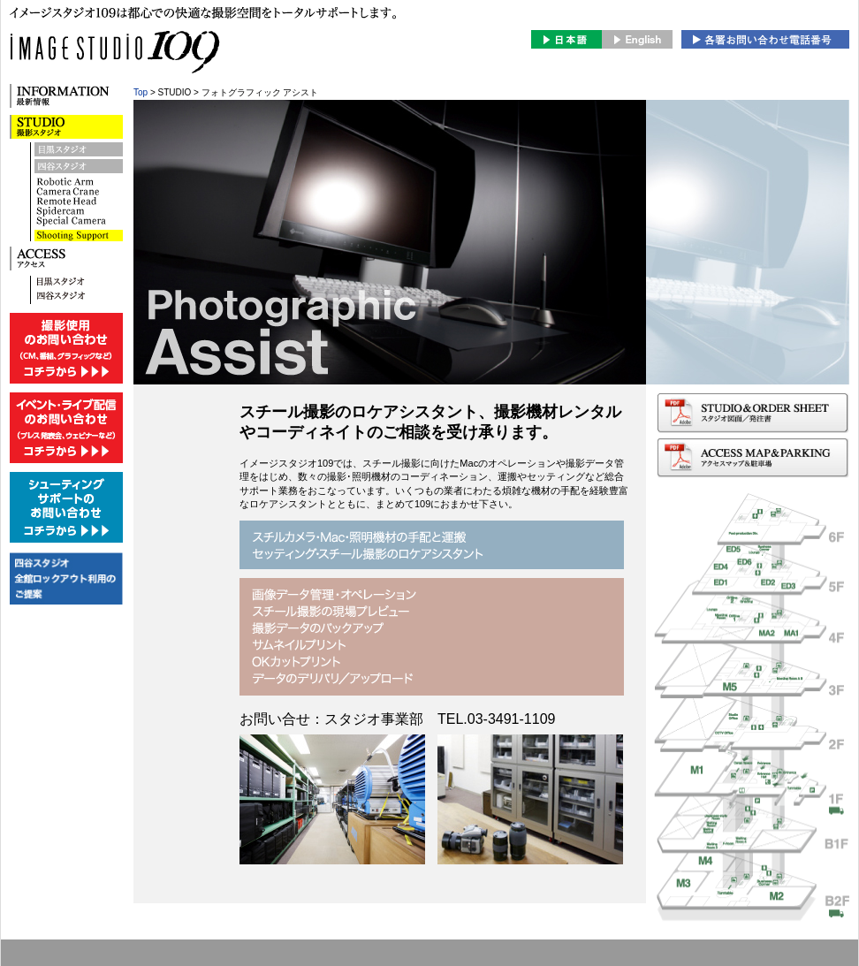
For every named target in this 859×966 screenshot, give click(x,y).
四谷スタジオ (78, 167)
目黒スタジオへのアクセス (78, 283)
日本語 (566, 39)
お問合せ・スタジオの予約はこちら (765, 39)
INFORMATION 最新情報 (66, 96)
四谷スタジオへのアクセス (78, 297)
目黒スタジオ (78, 150)
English (637, 39)
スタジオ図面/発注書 (753, 413)
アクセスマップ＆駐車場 (753, 458)
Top (140, 92)
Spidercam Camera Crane (78, 203)
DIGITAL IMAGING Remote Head (78, 235)
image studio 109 (203, 62)
